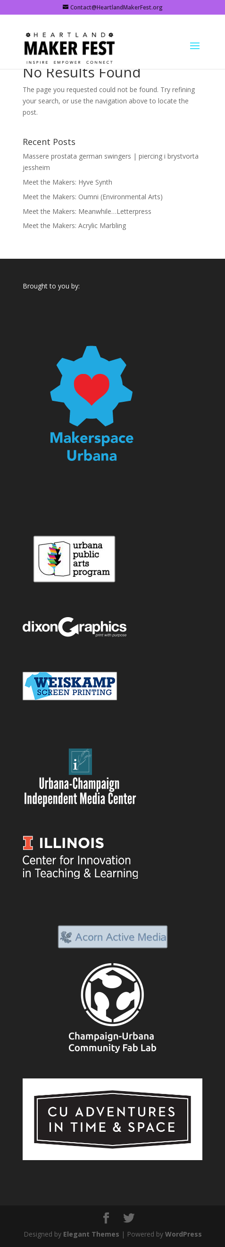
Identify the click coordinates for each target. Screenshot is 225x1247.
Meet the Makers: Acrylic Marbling (74, 225)
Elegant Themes (91, 1234)
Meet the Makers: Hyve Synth (67, 182)
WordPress (183, 1234)
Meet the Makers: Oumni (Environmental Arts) (93, 196)
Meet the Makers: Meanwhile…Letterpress (87, 211)
